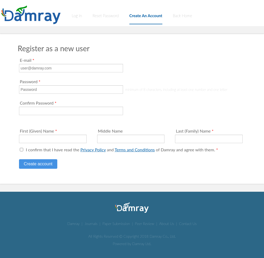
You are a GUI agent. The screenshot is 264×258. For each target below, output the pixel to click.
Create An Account (145, 15)
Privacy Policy (93, 149)
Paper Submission (116, 223)
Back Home (182, 15)
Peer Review (144, 223)
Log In (77, 15)
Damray (73, 223)
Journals (91, 223)
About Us (166, 223)
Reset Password (105, 15)
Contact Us (188, 223)
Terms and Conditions (135, 149)
